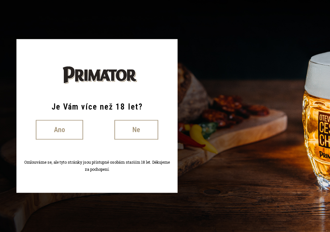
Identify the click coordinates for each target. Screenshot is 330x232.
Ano (59, 130)
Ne (136, 130)
